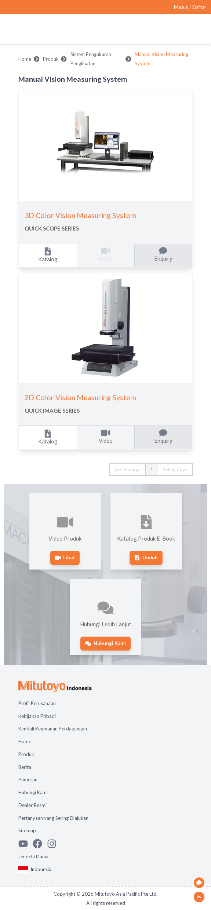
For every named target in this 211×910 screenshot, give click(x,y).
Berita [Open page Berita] (24, 767)
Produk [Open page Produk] (26, 754)
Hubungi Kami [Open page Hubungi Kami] (33, 792)
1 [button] (151, 469)
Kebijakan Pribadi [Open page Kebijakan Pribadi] (37, 716)
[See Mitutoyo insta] (54, 843)
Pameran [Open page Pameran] (27, 779)
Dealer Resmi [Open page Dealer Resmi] (32, 805)
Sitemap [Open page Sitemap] (27, 830)
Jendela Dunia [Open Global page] (33, 856)
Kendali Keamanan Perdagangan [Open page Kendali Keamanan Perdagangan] (52, 729)
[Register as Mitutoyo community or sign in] (190, 7)
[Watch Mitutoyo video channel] (25, 843)
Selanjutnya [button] (175, 469)
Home (24, 59)
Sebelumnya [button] (127, 469)
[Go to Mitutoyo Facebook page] (40, 843)
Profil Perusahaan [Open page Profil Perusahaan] (37, 703)
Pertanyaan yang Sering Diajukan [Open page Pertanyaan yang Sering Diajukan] (53, 818)
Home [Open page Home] (24, 741)
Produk (51, 59)
